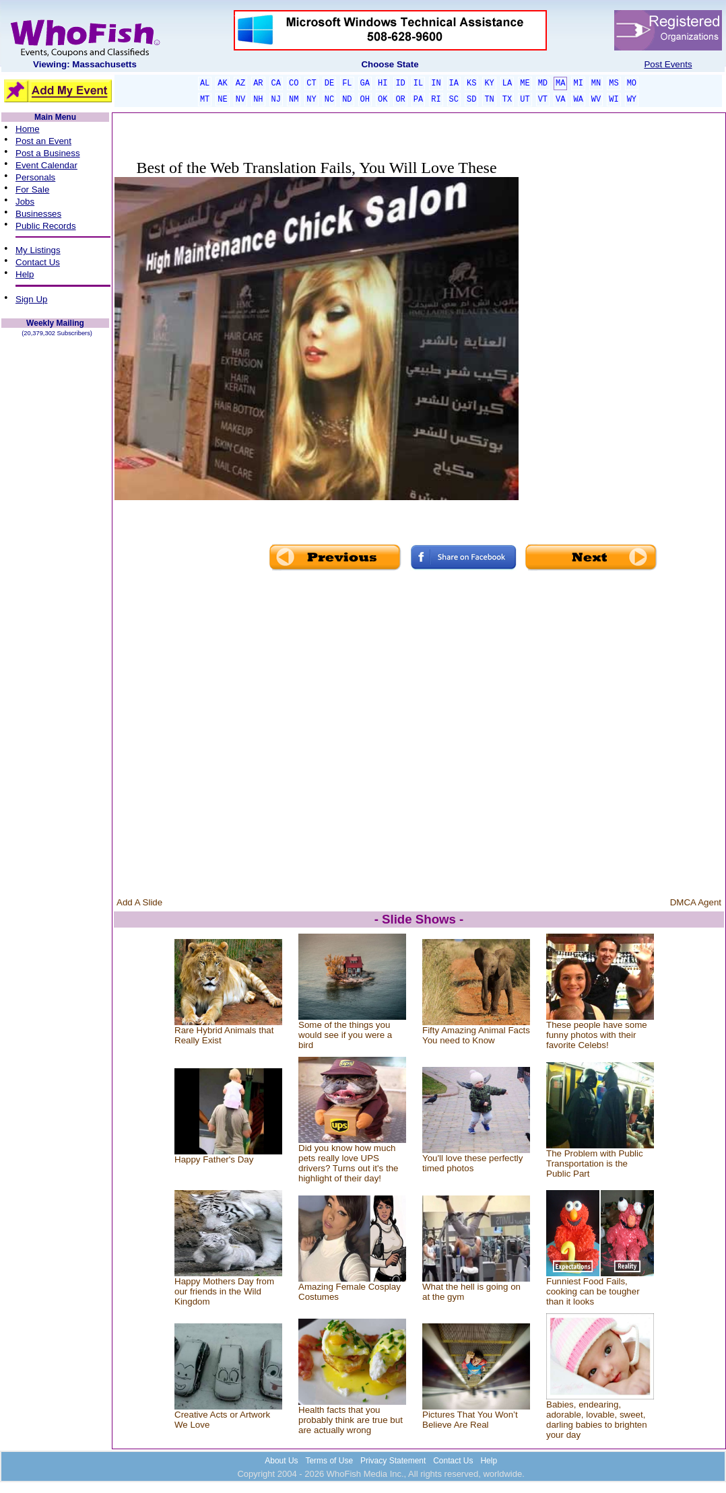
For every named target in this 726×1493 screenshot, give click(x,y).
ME (524, 83)
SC (454, 99)
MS (613, 83)
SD (471, 99)
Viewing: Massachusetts (85, 64)
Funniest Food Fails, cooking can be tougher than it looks (593, 1291)
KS (471, 83)
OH (365, 99)
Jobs (24, 202)
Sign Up (31, 299)
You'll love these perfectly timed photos (472, 1163)
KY (489, 83)
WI (613, 99)
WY (631, 99)
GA (365, 83)
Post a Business (47, 153)
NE (222, 99)
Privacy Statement (393, 1460)
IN (435, 83)
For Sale (32, 189)
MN (596, 83)
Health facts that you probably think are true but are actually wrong (350, 1420)
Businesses (38, 214)
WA (578, 99)
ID (400, 83)
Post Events (668, 64)
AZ (240, 83)
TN (489, 99)
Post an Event (43, 141)
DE (329, 83)
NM (293, 99)
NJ (276, 99)
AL (204, 83)
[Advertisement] (621, 342)
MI (578, 83)
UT (524, 99)
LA (507, 83)
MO (631, 83)
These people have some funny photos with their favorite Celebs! (596, 1035)
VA (560, 99)
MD (543, 83)
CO (293, 83)
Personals (35, 177)
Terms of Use (329, 1460)
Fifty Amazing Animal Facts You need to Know (476, 1035)
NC (329, 99)
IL (418, 83)
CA (276, 83)
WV (596, 99)
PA (418, 99)
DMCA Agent (695, 902)
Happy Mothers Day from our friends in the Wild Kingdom (224, 1291)
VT (543, 99)
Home (27, 129)
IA (454, 83)
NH (258, 99)
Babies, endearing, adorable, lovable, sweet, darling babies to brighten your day (596, 1419)
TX (507, 99)
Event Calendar (46, 165)
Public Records (45, 226)
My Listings (38, 250)
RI (435, 99)
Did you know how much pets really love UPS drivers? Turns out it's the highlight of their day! (348, 1163)
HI (382, 83)
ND (347, 99)
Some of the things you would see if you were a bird (345, 1035)
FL (347, 83)
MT (204, 99)
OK (382, 99)
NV (240, 99)
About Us (281, 1460)
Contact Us (37, 262)
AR (258, 83)
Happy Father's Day (213, 1159)
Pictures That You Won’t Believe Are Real (470, 1420)
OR (400, 99)
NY (311, 99)
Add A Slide (139, 902)
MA (560, 83)
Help (24, 274)
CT (311, 83)
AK (222, 83)
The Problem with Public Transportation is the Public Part (594, 1163)
